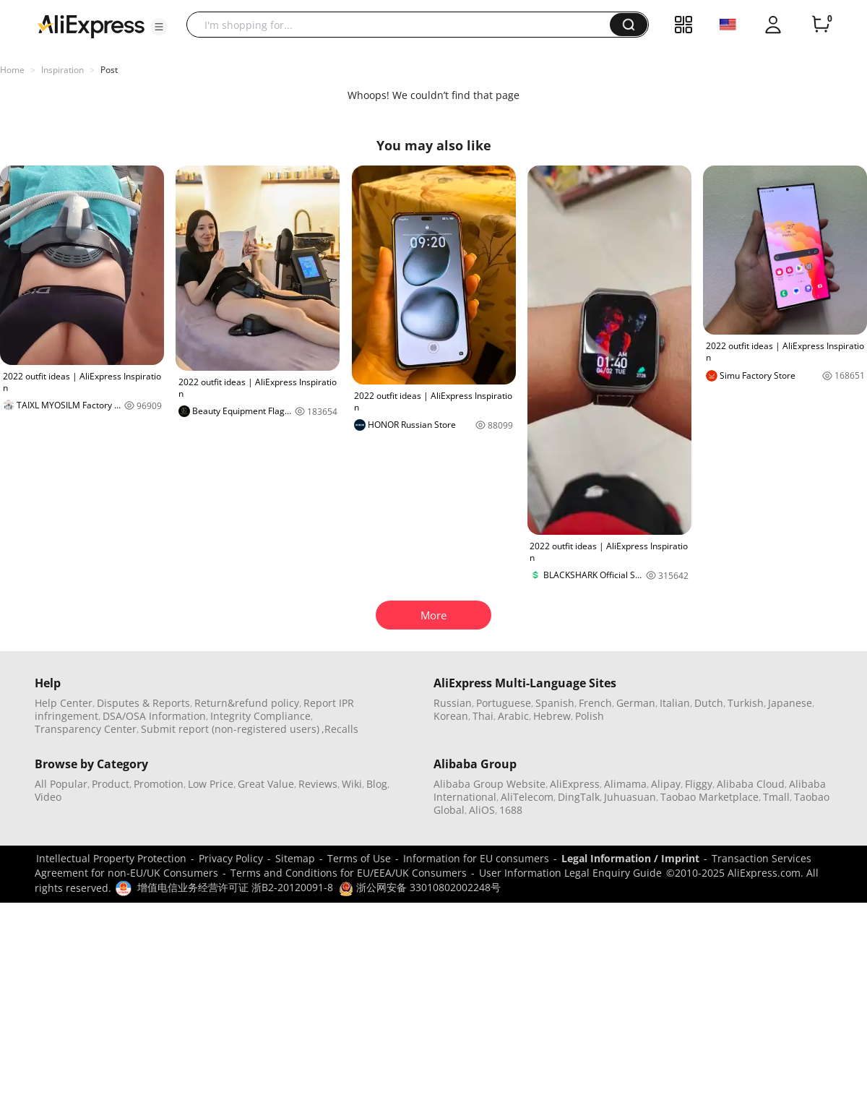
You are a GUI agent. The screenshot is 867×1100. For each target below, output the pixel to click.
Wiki (352, 784)
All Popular (61, 784)
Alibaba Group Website (489, 784)
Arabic (513, 716)
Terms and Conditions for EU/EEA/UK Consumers (348, 873)
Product (110, 784)
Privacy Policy (231, 858)
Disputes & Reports (143, 703)
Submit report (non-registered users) (230, 729)
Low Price (210, 784)
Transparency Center (86, 729)
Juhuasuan (630, 797)
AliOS (482, 810)
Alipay (666, 784)
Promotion (159, 784)
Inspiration (62, 70)
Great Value (266, 784)
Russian (453, 703)
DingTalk (579, 797)
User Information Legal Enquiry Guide (570, 873)
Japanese (790, 703)
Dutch (708, 703)
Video (48, 797)
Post (109, 70)
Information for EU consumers (476, 858)
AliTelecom (527, 797)
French (595, 703)
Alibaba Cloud (751, 784)
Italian (675, 703)
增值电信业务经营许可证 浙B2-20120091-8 (235, 887)
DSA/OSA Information (154, 716)
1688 (510, 810)
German (635, 703)
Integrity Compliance (260, 716)
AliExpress (575, 784)
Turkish (746, 703)
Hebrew (552, 716)
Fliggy (698, 784)
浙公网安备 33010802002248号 (420, 887)
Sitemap (295, 858)
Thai (483, 716)
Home (12, 70)
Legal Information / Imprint (630, 858)
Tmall (776, 797)
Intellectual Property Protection (111, 858)
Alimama (625, 784)
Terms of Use (359, 858)
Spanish (554, 703)
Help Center (63, 703)
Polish (589, 716)
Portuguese (503, 703)
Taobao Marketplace (709, 797)
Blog (376, 784)
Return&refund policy (246, 703)
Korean (451, 716)
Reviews (317, 784)
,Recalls (340, 729)
